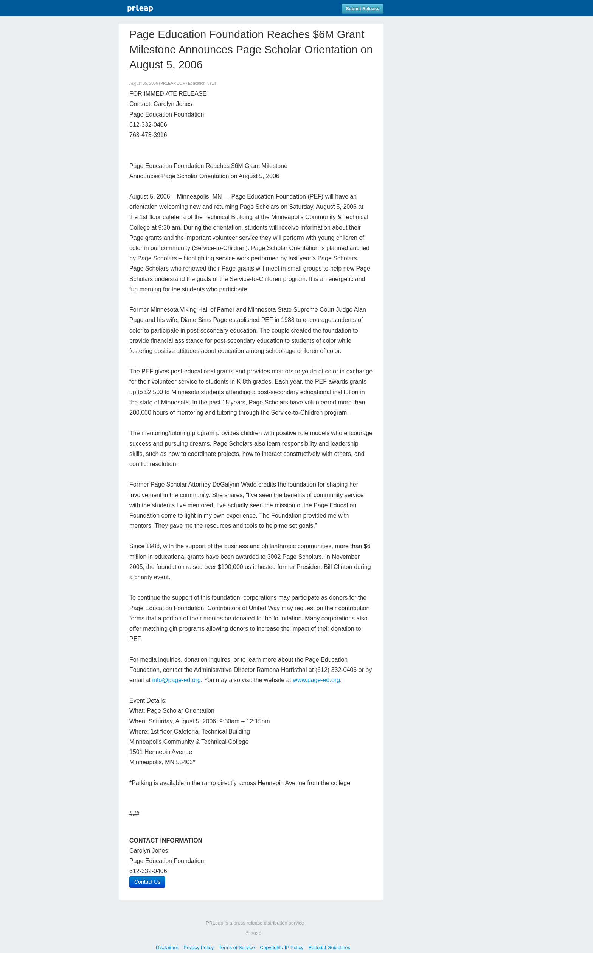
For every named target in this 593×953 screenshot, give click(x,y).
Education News (202, 83)
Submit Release (362, 8)
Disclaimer (167, 947)
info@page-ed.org (176, 680)
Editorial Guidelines (329, 947)
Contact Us (147, 882)
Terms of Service (237, 947)
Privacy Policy (198, 947)
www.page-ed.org (316, 680)
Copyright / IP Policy (281, 947)
